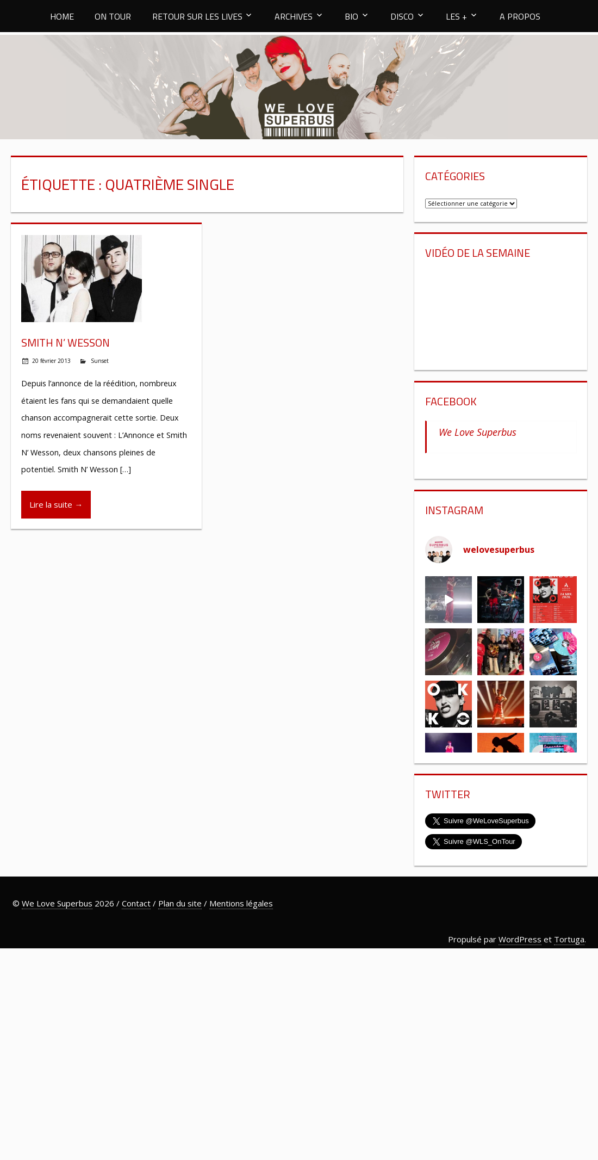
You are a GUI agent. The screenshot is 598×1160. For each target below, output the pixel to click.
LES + (456, 16)
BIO (351, 16)
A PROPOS (520, 16)
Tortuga (569, 939)
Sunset (100, 361)
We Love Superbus (477, 432)
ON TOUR (113, 16)
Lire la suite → (56, 504)
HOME (62, 16)
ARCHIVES (294, 16)
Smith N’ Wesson (65, 342)
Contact (136, 903)
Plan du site (180, 903)
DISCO (402, 16)
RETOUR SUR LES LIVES (197, 16)
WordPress (520, 939)
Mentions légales (241, 903)
